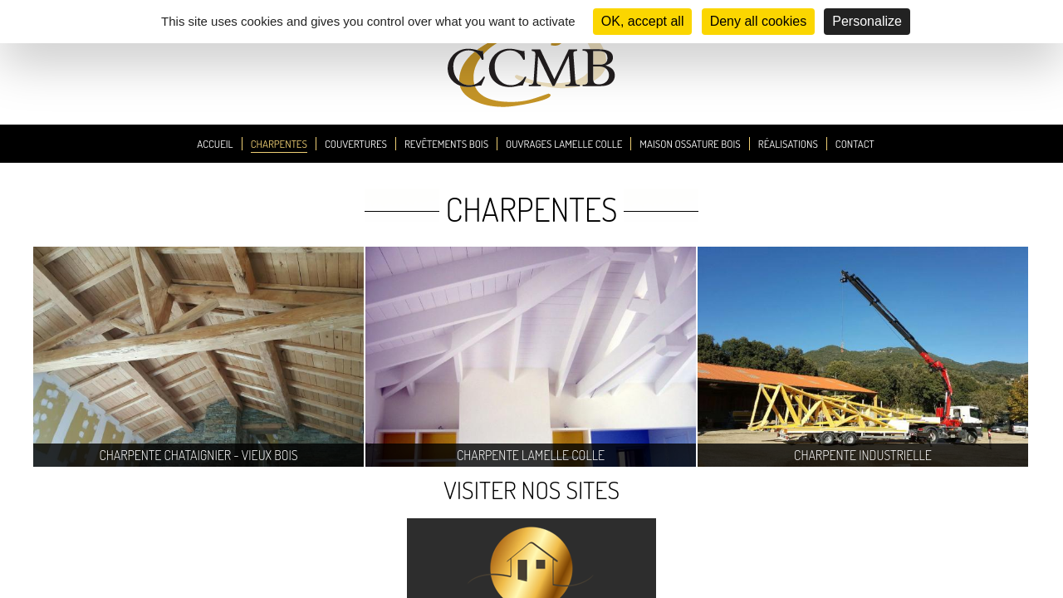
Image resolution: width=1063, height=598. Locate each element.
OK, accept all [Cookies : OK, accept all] (642, 21)
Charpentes (279, 143)
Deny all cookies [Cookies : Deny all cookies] (758, 21)
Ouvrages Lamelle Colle (564, 143)
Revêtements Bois (446, 143)
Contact (854, 143)
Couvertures (356, 143)
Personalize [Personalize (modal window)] (867, 21)
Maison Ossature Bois (690, 143)
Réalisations (788, 143)
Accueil (215, 143)
